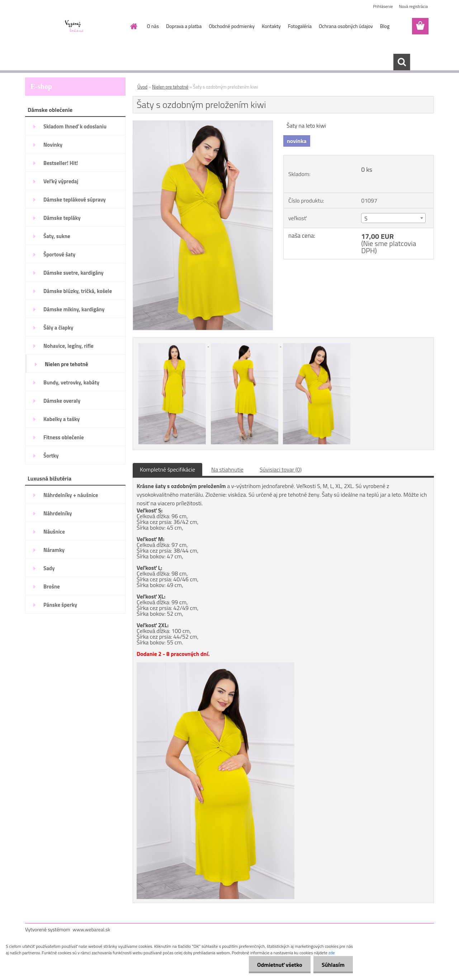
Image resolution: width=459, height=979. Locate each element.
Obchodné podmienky (232, 26)
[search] (401, 62)
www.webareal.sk (91, 929)
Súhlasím (332, 964)
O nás (153, 26)
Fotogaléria (300, 26)
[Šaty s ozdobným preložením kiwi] (203, 123)
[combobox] (393, 218)
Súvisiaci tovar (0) (281, 469)
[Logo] (74, 26)
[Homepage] (133, 26)
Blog (384, 26)
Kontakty (271, 26)
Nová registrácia (413, 6)
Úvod (142, 86)
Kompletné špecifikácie (167, 469)
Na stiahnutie (227, 469)
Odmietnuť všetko (277, 964)
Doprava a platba (184, 26)
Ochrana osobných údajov (346, 26)
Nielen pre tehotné (170, 86)
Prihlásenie (383, 6)
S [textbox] (366, 218)
